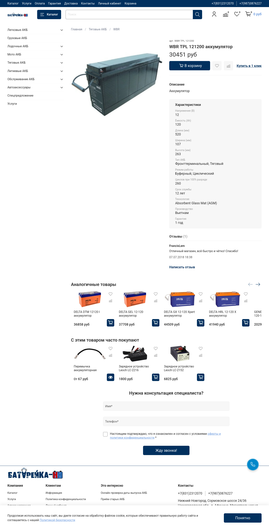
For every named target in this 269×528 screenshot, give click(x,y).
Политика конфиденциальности (66, 499)
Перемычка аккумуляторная (82, 372)
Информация (54, 493)
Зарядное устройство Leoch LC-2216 (135, 372)
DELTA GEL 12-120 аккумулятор (132, 315)
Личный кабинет (109, 3)
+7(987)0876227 (250, 3)
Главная (76, 29)
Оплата (40, 3)
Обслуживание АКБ (21, 79)
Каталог (13, 3)
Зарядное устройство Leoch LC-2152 (184, 372)
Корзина (130, 3)
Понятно (242, 518)
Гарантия (54, 3)
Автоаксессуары (18, 87)
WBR (116, 29)
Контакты (88, 3)
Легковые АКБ (17, 30)
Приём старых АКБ (112, 499)
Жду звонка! (166, 454)
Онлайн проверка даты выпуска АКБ (124, 493)
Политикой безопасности (57, 520)
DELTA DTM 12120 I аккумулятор (84, 315)
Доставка (71, 3)
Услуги (26, 3)
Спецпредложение (20, 95)
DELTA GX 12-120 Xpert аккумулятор (184, 315)
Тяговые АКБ (98, 29)
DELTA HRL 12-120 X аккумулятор (231, 315)
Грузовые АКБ (17, 38)
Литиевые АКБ (17, 71)
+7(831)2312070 (223, 3)
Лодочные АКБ (17, 46)
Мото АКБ (14, 54)
